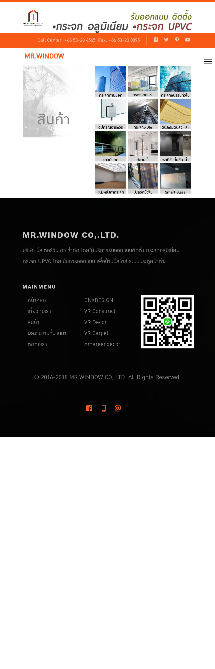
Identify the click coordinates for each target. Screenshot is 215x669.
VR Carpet (96, 333)
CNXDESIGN (98, 300)
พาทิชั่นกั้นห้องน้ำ (175, 160)
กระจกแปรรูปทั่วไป (175, 95)
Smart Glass (175, 192)
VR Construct (99, 311)
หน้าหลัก (37, 300)
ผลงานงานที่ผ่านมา (47, 333)
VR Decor (95, 322)
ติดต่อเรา (37, 344)
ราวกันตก (110, 160)
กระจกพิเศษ (143, 127)
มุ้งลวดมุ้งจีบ (143, 192)
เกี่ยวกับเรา (39, 311)
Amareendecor (102, 344)
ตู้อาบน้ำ (143, 160)
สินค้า (33, 322)
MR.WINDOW (44, 56)
